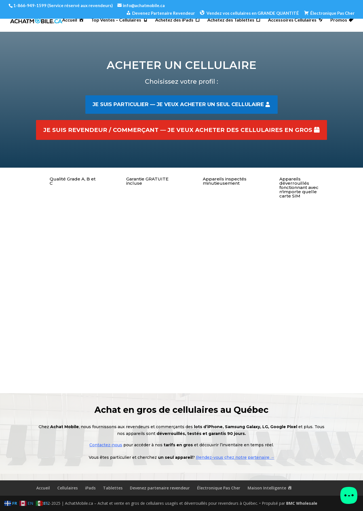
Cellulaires (67, 488)
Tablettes (113, 488)
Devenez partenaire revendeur (160, 488)
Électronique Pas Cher (218, 488)
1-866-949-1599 (30, 5)
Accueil (43, 488)
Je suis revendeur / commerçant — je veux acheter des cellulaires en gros (177, 130)
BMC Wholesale (301, 503)
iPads (90, 488)
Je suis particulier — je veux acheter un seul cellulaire (178, 104)
